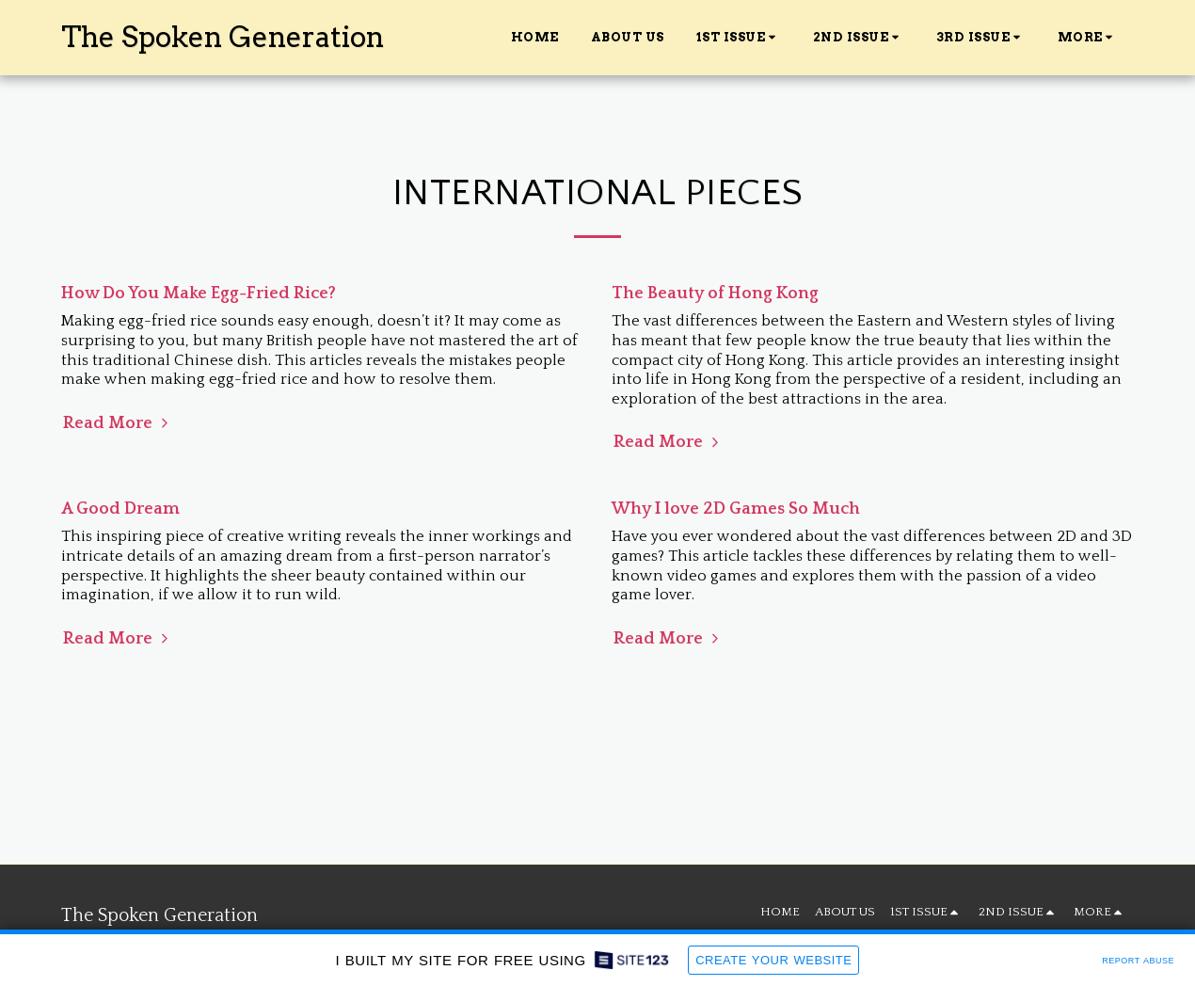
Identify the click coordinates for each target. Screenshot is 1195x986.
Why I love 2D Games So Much (736, 509)
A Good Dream (120, 509)
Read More (118, 423)
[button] (738, 37)
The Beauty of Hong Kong (715, 293)
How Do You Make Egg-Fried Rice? (198, 293)
